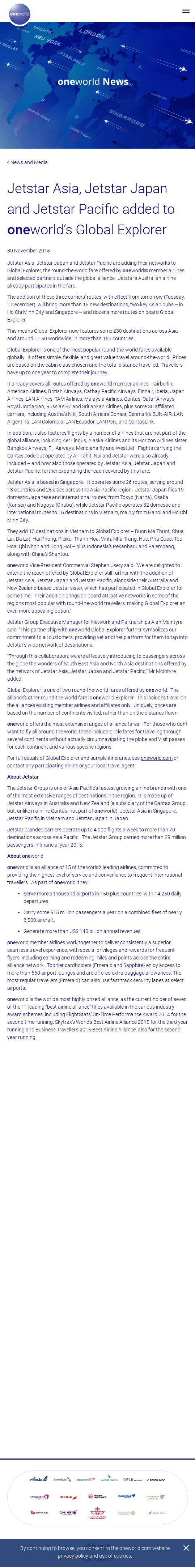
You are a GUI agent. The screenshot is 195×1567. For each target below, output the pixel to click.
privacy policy (73, 1556)
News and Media (27, 162)
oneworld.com (157, 758)
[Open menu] (186, 11)
